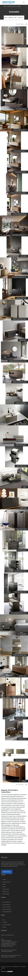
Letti (4, 919)
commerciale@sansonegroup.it (8, 943)
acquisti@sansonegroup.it (7, 946)
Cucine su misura (6, 906)
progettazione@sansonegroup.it (8, 944)
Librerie (4, 879)
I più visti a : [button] (21, 17)
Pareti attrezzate (6, 881)
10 (26, 24)
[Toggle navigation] (24, 2)
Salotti (4, 886)
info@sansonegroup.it (6, 940)
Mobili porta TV (6, 891)
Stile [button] (15, 17)
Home (5, 6)
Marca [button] (6, 17)
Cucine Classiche (6, 904)
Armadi (4, 927)
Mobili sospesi (6, 889)
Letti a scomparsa (7, 924)
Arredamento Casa (11, 6)
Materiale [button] (10, 17)
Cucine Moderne (6, 902)
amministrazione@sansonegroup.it (9, 941)
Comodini (19, 6)
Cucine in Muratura (7, 909)
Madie (4, 884)
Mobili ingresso (6, 893)
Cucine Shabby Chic (7, 911)
